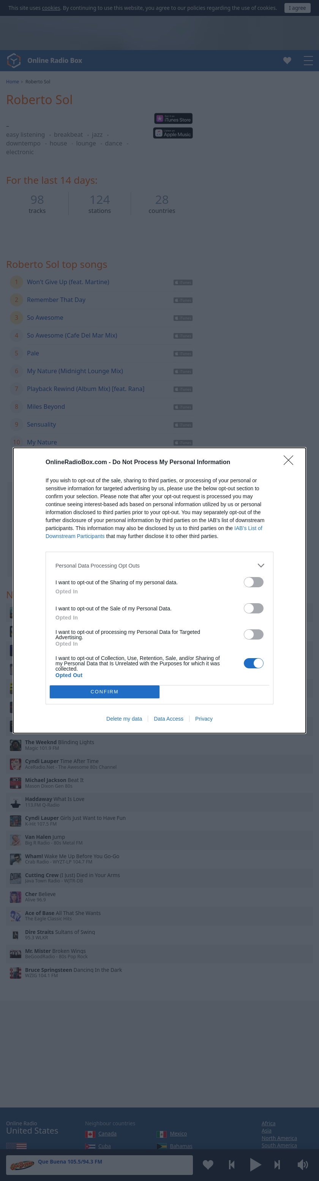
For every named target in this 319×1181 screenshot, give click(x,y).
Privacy (204, 719)
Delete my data (124, 719)
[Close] (291, 462)
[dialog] (159, 590)
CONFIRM (104, 692)
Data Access (168, 719)
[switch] (254, 582)
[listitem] (159, 565)
